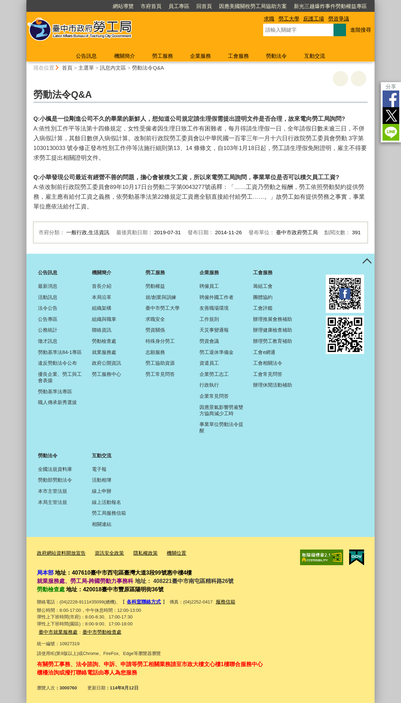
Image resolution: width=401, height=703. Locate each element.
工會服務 (238, 56)
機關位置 (168, 552)
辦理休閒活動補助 (272, 385)
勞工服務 (162, 56)
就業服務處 (104, 352)
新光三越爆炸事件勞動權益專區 (330, 6)
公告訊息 (86, 56)
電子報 (99, 469)
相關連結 (101, 524)
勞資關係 (155, 330)
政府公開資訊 (106, 363)
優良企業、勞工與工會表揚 (60, 377)
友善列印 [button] (340, 78)
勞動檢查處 (104, 341)
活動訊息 (47, 297)
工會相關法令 (267, 363)
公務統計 (47, 330)
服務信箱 (222, 600)
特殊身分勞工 (160, 341)
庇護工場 (313, 19)
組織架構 (101, 308)
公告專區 (47, 319)
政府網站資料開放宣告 (59, 552)
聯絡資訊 (101, 330)
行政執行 (209, 385)
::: (23, 3)
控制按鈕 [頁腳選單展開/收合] (367, 261)
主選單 (86, 68)
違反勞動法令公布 (57, 363)
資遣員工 (209, 363)
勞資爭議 (338, 19)
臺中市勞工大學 (163, 308)
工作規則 (209, 319)
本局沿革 (101, 297)
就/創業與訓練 (161, 297)
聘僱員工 (209, 286)
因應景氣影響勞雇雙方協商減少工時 (221, 410)
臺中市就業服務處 (57, 630)
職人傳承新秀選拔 (57, 402)
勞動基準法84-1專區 (60, 352)
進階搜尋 (360, 30)
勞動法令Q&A (148, 68)
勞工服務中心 (106, 374)
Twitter (391, 115)
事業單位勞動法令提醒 (221, 427)
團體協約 (263, 297)
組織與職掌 (104, 319)
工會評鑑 (263, 308)
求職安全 (155, 319)
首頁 (67, 68)
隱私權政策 (139, 552)
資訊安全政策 (104, 552)
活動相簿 (101, 480)
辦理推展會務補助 (272, 319)
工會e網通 (264, 352)
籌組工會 (263, 286)
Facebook (391, 98)
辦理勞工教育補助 (272, 341)
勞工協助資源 (160, 363)
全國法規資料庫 (55, 469)
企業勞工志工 (214, 374)
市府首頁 (151, 6)
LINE (391, 132)
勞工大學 (288, 19)
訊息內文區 (113, 68)
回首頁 (204, 6)
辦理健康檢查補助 (272, 330)
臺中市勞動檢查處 (98, 630)
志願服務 (155, 352)
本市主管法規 (52, 491)
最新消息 (47, 286)
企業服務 (200, 56)
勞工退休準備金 (216, 352)
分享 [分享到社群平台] (391, 86)
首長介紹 (101, 286)
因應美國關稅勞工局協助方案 (253, 6)
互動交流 (314, 56)
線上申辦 (101, 491)
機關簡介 (124, 56)
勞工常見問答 (160, 374)
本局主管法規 (52, 502)
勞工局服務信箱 (109, 513)
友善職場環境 (214, 308)
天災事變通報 (214, 330)
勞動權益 (155, 286)
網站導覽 (123, 6)
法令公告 (47, 308)
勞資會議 (209, 341)
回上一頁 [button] (358, 78)
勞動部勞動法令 (55, 480)
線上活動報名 (106, 502)
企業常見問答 (214, 396)
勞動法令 (276, 56)
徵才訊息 (47, 341)
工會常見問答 (267, 374)
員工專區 (178, 6)
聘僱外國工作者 (216, 297)
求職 (269, 19)
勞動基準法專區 (55, 391)
